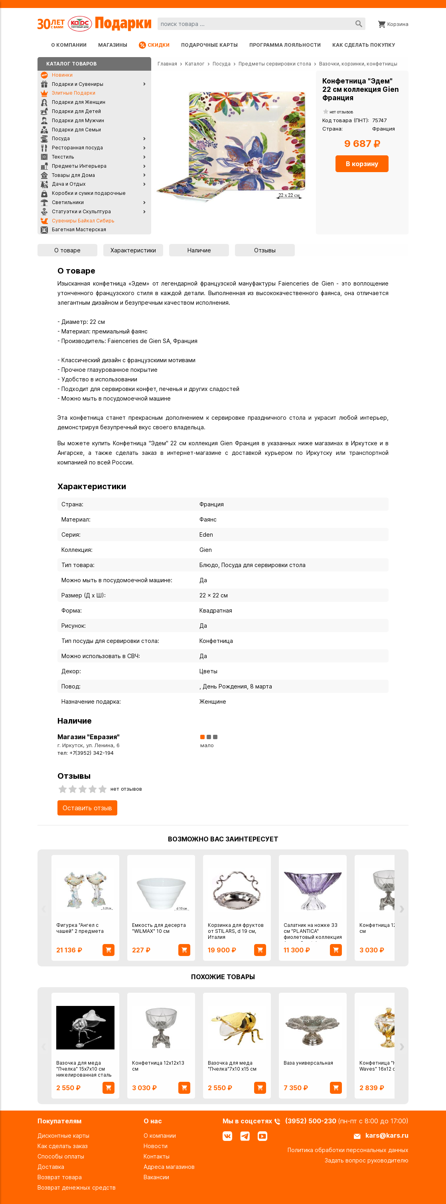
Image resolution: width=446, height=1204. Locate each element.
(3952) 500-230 (311, 1121)
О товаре (67, 250)
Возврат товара (59, 1177)
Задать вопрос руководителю (367, 1160)
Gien (205, 549)
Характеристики (133, 250)
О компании (69, 45)
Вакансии (156, 1177)
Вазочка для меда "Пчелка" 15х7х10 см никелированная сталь (84, 1069)
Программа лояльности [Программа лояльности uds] (285, 45)
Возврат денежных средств (76, 1187)
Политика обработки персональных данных (348, 1149)
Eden (206, 534)
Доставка (50, 1166)
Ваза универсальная (308, 1063)
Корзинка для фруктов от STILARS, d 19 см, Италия (236, 931)
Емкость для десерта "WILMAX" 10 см (159, 928)
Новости (156, 1146)
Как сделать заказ (62, 1146)
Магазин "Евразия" (88, 737)
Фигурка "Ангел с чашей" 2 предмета (80, 928)
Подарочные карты (209, 45)
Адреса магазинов (169, 1166)
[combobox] (261, 24)
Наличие (199, 250)
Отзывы (265, 250)
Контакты (157, 1156)
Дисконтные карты (63, 1135)
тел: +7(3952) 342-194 (85, 753)
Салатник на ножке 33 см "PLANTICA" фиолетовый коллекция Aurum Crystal (313, 934)
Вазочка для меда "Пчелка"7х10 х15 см (232, 1066)
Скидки (154, 45)
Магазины (112, 45)
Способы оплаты (60, 1156)
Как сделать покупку (363, 45)
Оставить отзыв (87, 808)
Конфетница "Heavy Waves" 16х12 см (383, 1066)
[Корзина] (393, 23)
